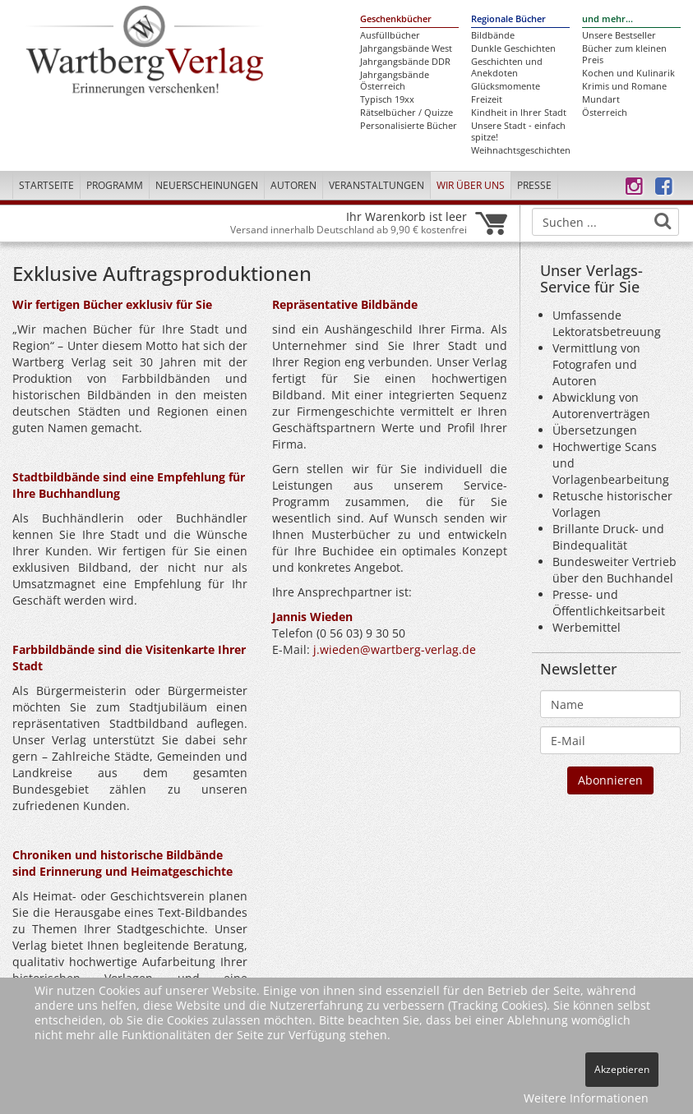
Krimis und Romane (624, 86)
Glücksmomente (505, 86)
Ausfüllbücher (390, 35)
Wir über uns (471, 185)
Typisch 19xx (387, 99)
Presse (534, 185)
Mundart (601, 99)
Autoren (293, 185)
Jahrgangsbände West (406, 48)
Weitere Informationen (586, 1098)
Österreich (604, 112)
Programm (114, 185)
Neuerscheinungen (206, 185)
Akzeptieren (621, 1069)
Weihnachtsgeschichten (520, 150)
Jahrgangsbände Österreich (394, 80)
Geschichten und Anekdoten (507, 67)
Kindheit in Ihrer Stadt (518, 112)
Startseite (46, 185)
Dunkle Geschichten (513, 48)
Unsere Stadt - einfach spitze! (518, 131)
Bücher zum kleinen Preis (624, 54)
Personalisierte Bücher (408, 125)
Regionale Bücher (508, 19)
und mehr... (607, 19)
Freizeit (486, 99)
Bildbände (493, 35)
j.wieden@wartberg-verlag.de (394, 649)
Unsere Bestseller (619, 35)
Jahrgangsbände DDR (405, 61)
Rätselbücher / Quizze (406, 112)
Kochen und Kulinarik (628, 73)
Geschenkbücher (396, 19)
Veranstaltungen (376, 185)
